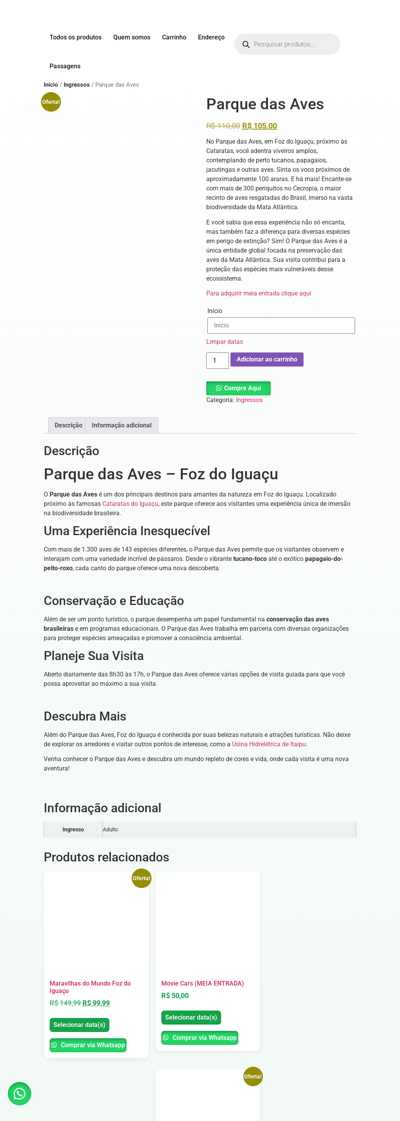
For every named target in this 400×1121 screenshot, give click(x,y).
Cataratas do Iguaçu (130, 503)
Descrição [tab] (68, 425)
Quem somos (131, 37)
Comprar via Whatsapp (76, 1036)
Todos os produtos (76, 37)
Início (51, 84)
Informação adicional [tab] (122, 425)
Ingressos (77, 84)
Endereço (211, 37)
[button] (238, 388)
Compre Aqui (242, 388)
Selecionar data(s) (69, 1010)
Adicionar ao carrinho (267, 359)
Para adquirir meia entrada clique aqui (258, 293)
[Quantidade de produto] (217, 360)
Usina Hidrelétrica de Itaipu (269, 744)
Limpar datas (224, 341)
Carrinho (174, 37)
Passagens (65, 66)
